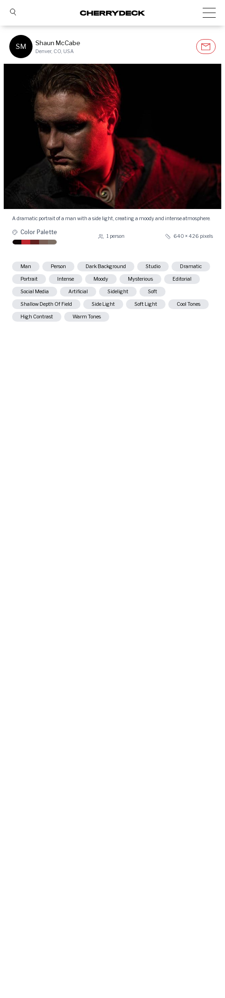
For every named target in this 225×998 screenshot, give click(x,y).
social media (34, 292)
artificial (78, 292)
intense (65, 279)
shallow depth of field (46, 304)
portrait (29, 279)
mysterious (140, 279)
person (58, 266)
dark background (106, 266)
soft (152, 292)
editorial (182, 279)
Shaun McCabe (57, 43)
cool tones (188, 304)
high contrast (36, 317)
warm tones (87, 317)
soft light (145, 304)
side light (103, 304)
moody (100, 279)
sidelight (117, 292)
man (25, 266)
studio (153, 266)
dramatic (191, 266)
